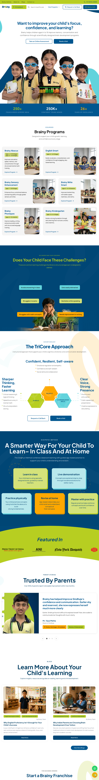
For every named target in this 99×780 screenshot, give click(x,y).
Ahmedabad (19, 7)
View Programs (54, 7)
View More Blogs (79, 748)
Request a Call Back (72, 7)
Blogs (23, 2)
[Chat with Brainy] (94, 775)
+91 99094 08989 (90, 2)
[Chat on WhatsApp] (94, 768)
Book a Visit (90, 7)
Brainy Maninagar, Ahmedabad (54, 627)
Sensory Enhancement (76, 627)
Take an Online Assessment (39, 41)
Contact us (30, 2)
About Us (16, 2)
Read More (24, 738)
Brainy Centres (6, 2)
